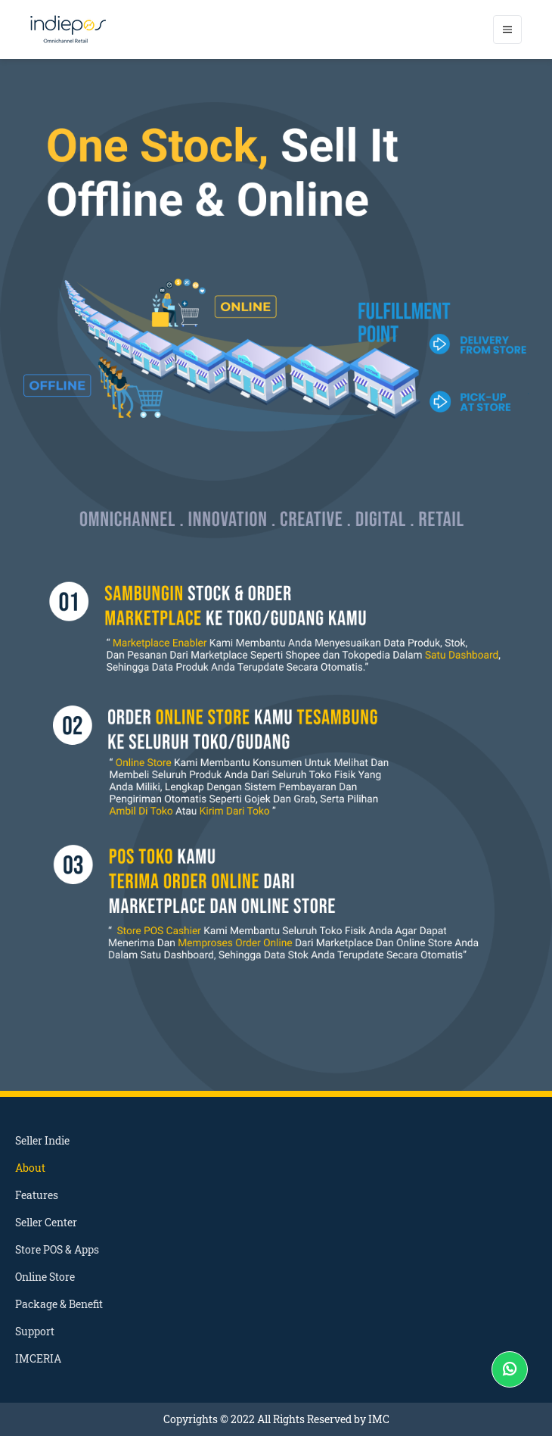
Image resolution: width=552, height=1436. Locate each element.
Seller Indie (42, 1140)
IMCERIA (38, 1358)
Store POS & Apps (57, 1249)
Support (34, 1331)
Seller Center (46, 1222)
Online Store (45, 1276)
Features (36, 1195)
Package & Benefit (59, 1304)
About (30, 1167)
